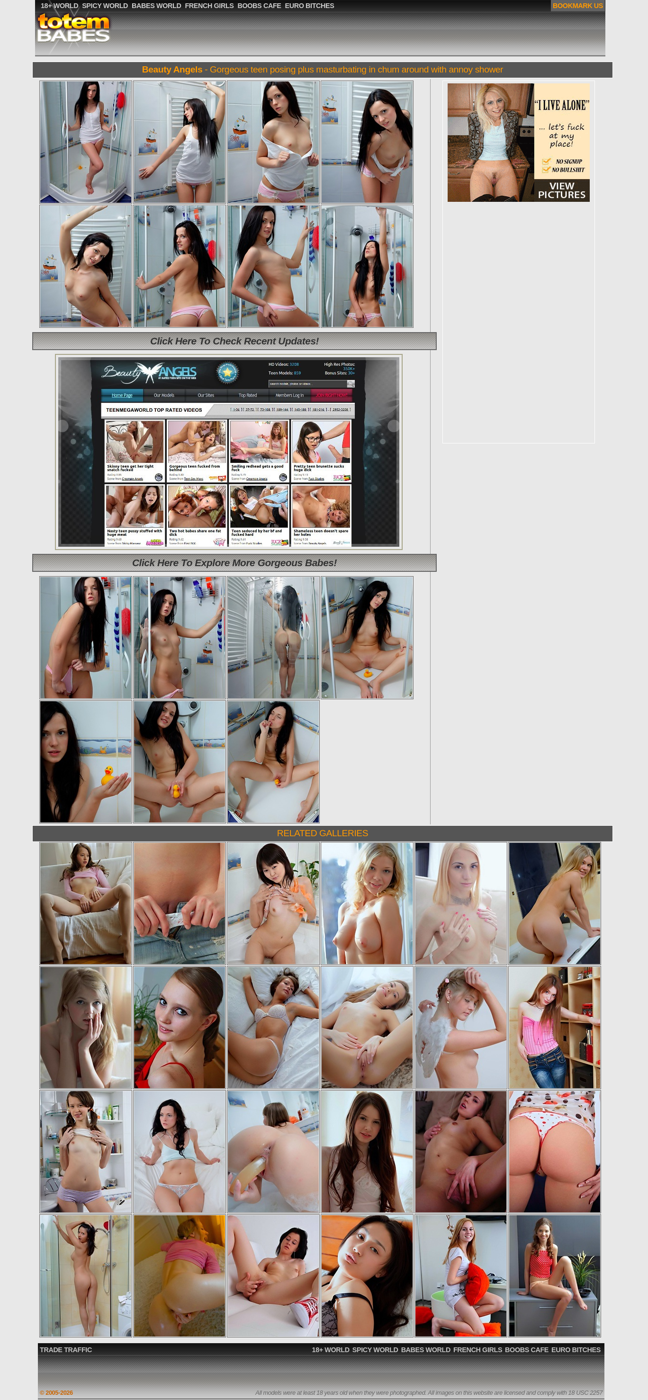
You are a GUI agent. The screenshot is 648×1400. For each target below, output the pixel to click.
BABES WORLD (425, 1350)
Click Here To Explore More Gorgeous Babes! (234, 562)
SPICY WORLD (375, 1350)
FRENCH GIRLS (477, 1350)
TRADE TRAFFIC (66, 1350)
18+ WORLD (331, 1350)
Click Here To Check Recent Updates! (234, 340)
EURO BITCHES (576, 1350)
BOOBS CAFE (527, 1350)
